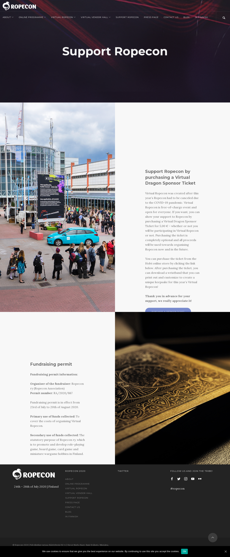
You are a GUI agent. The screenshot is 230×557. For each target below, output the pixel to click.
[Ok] (225, 551)
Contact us (171, 17)
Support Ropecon (127, 17)
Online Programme (32, 17)
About (8, 17)
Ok (184, 551)
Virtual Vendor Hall (96, 17)
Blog (186, 17)
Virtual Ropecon (63, 17)
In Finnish (201, 17)
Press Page (151, 17)
